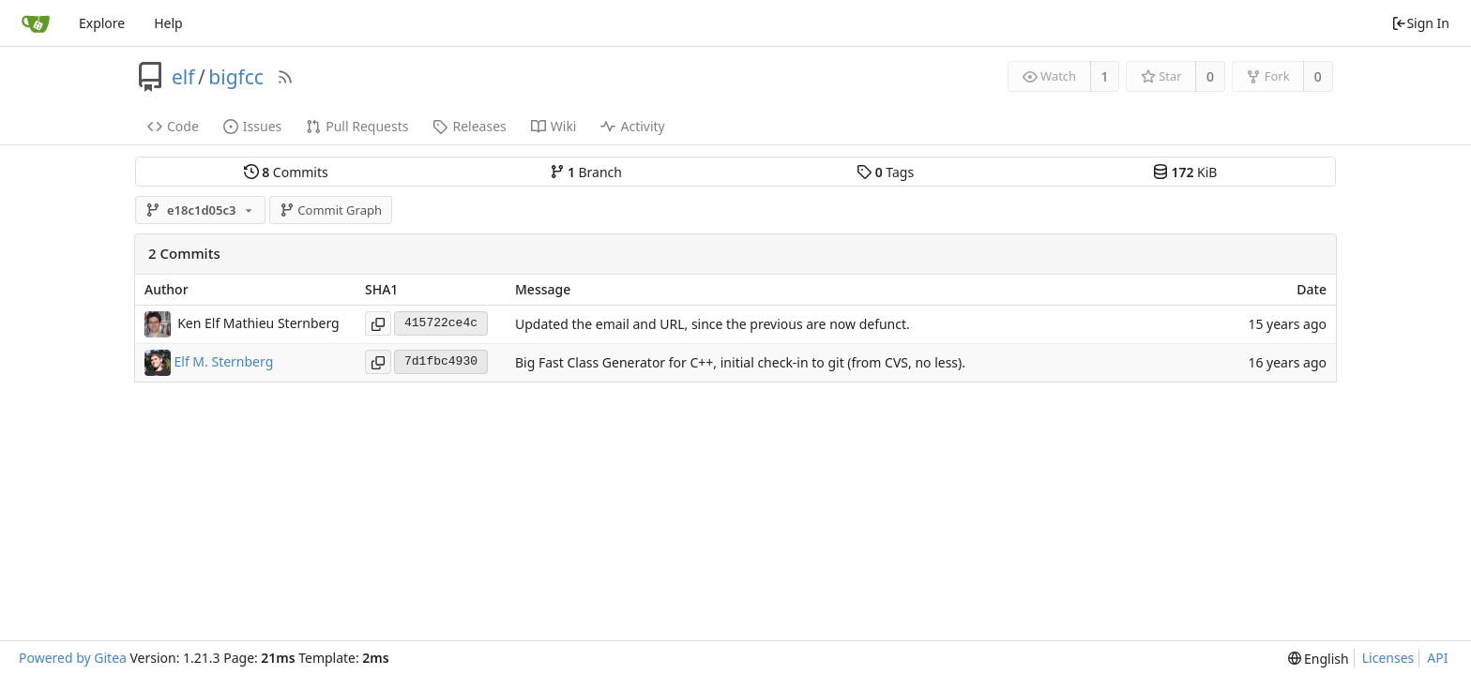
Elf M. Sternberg (224, 360)
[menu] (1318, 659)
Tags (885, 172)
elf (183, 77)
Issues (252, 126)
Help (168, 23)
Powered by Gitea (73, 658)
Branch (586, 172)
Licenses (1388, 658)
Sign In (1420, 23)
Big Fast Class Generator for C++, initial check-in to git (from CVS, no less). (740, 362)
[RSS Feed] (285, 76)
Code (173, 126)
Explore (102, 23)
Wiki (554, 126)
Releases (469, 126)
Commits (286, 172)
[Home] (35, 23)
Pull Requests (357, 126)
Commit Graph (331, 210)
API (1437, 658)
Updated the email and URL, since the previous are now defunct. (712, 324)
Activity (632, 126)
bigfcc (236, 77)
